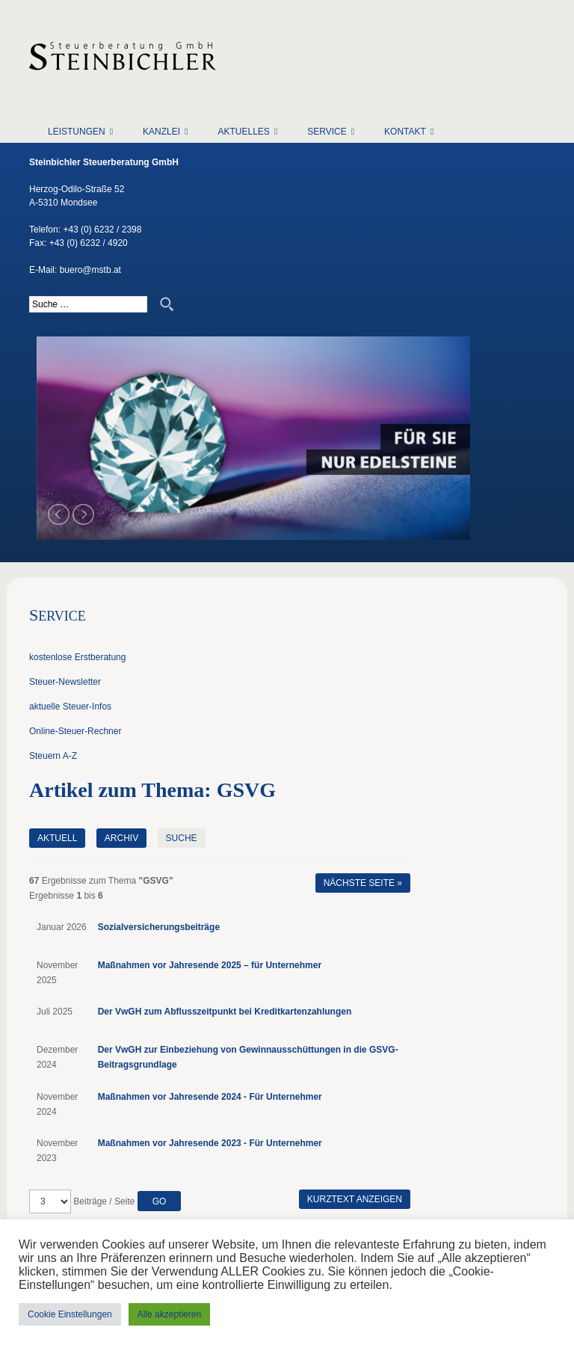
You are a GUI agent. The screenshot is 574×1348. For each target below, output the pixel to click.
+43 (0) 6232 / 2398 (102, 229)
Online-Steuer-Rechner (75, 731)
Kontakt (405, 131)
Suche (181, 838)
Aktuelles (243, 131)
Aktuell (57, 838)
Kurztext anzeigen (354, 1199)
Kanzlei (161, 131)
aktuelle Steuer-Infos (70, 706)
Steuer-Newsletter (65, 682)
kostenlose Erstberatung (77, 657)
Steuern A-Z (53, 756)
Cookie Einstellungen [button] (70, 1314)
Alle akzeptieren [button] (169, 1314)
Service (326, 131)
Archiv (121, 838)
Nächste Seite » (363, 883)
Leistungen (76, 131)
